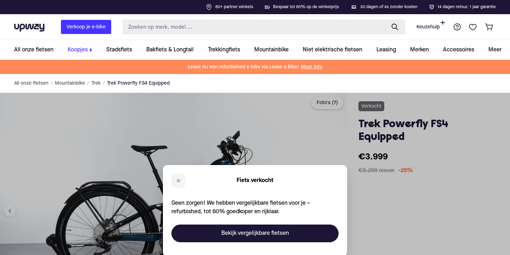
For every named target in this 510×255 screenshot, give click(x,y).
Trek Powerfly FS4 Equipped (138, 83)
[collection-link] (37, 50)
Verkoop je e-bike (86, 26)
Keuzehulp (431, 24)
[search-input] (252, 27)
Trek (96, 83)
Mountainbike (70, 83)
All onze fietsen (31, 83)
